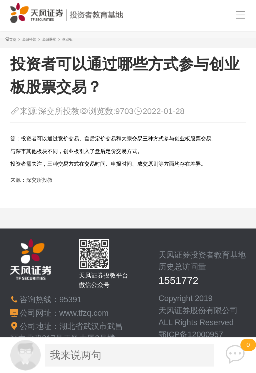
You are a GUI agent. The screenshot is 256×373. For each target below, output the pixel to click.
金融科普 (29, 39)
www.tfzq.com (84, 312)
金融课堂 (49, 39)
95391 (70, 299)
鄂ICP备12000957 (190, 334)
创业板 (67, 39)
